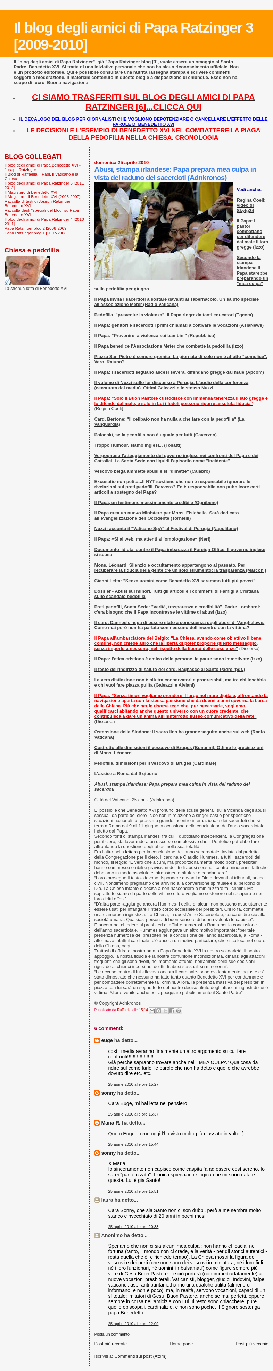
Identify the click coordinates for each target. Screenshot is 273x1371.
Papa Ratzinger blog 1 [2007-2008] (36, 232)
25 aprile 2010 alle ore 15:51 (133, 1191)
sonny (108, 1093)
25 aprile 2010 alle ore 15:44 (133, 1144)
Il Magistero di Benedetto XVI (31, 192)
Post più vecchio (251, 1343)
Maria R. (111, 1123)
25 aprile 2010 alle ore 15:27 (133, 1084)
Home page (181, 1343)
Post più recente (110, 1343)
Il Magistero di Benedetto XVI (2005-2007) (43, 196)
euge (107, 1040)
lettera (132, 851)
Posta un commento (112, 1334)
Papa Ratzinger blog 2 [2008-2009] (36, 228)
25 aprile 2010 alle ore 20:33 (133, 1227)
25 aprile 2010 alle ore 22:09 (133, 1324)
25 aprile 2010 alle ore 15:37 (133, 1114)
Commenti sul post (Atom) (140, 1356)
